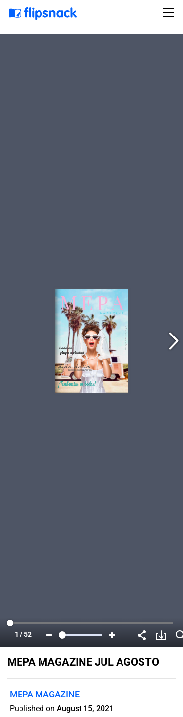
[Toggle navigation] (170, 13)
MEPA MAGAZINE (45, 694)
